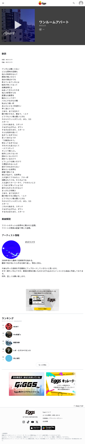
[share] (40, 29)
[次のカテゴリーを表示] (74, 384)
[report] (43, 29)
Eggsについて (47, 412)
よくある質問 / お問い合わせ (51, 415)
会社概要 (45, 421)
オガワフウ (42, 25)
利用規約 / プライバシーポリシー (53, 418)
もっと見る (42, 365)
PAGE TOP (78, 406)
